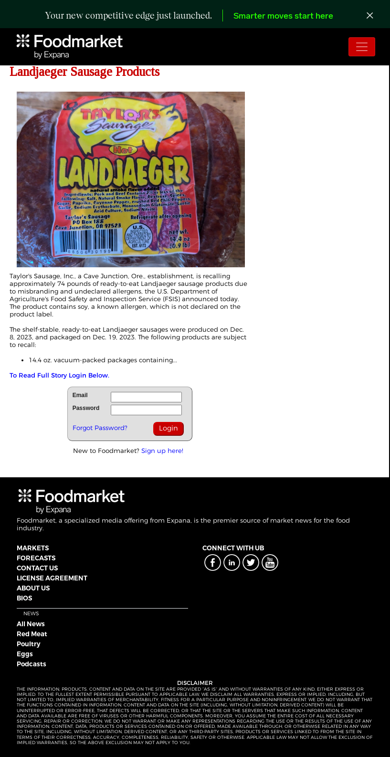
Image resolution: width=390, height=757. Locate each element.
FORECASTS (36, 558)
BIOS (24, 598)
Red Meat (32, 634)
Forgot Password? (100, 427)
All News (31, 624)
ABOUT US (33, 588)
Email (80, 395)
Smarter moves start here (283, 16)
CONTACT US (37, 568)
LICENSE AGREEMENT (52, 578)
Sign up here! (162, 450)
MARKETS (33, 548)
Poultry (29, 644)
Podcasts (31, 664)
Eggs (25, 654)
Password (86, 408)
